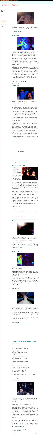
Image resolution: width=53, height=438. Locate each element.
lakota (23, 216)
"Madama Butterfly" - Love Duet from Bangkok (24, 341)
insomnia (15, 430)
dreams (19, 216)
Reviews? (14, 220)
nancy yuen (21, 162)
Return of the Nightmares (17, 380)
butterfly (19, 162)
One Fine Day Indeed (16, 142)
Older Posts (36, 433)
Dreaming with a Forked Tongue (18, 165)
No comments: (22, 31)
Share (2, 26)
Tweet (2, 15)
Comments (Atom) (27, 435)
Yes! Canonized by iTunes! (17, 251)
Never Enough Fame (16, 9)
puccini (24, 162)
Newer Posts (14, 433)
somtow (26, 162)
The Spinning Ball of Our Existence (19, 290)
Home (25, 433)
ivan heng (21, 216)
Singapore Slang (15, 85)
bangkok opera (16, 162)
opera (20, 430)
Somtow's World (10, 4)
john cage (18, 430)
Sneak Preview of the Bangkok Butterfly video (21, 324)
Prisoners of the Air (16, 35)
